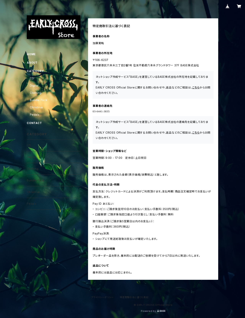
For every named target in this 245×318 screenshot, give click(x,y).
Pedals (34, 114)
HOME (31, 54)
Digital (34, 85)
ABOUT (32, 62)
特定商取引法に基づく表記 (134, 297)
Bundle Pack (38, 100)
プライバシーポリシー (102, 297)
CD (32, 78)
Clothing (35, 92)
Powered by (153, 311)
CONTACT (34, 123)
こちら (195, 87)
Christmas (36, 107)
